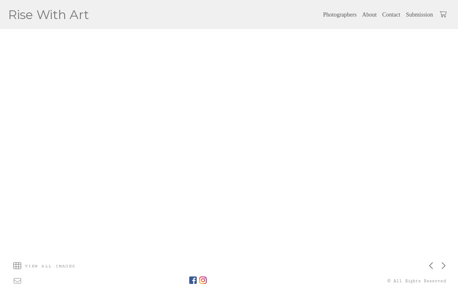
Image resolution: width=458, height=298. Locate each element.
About (369, 15)
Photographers (340, 15)
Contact (391, 15)
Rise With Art (48, 14)
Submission (419, 15)
